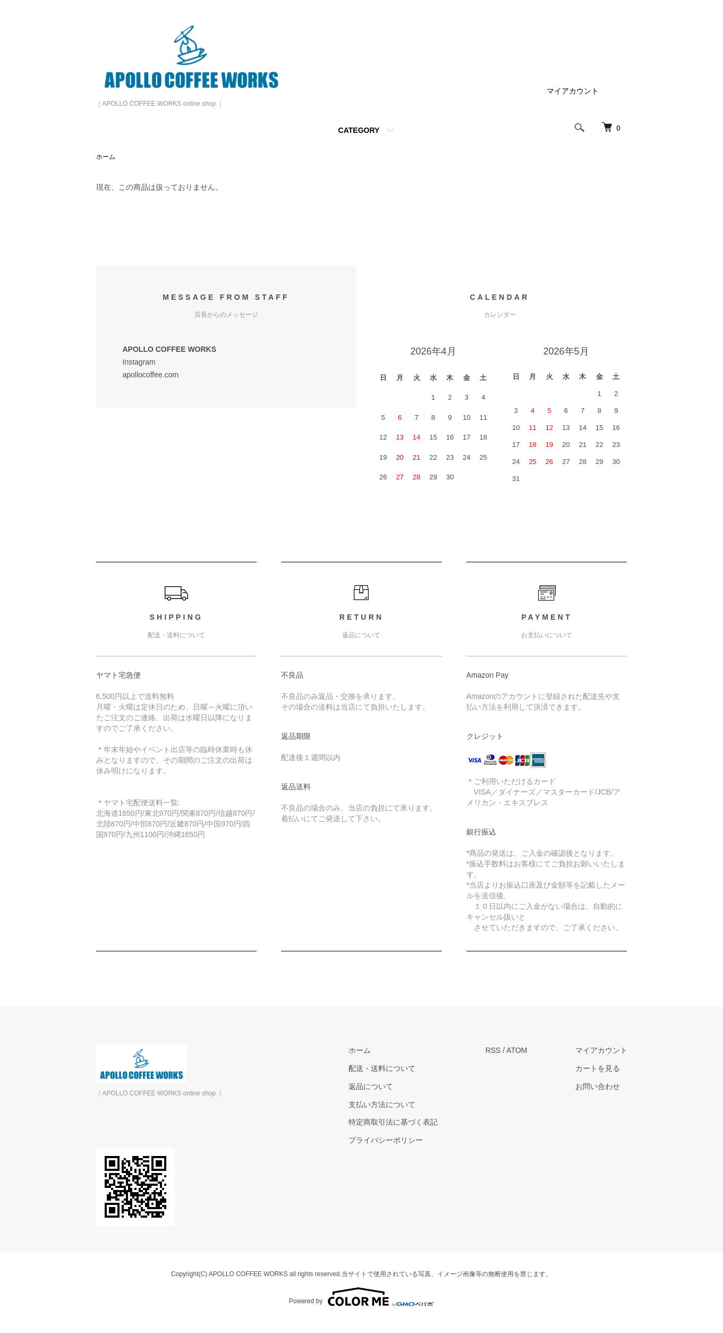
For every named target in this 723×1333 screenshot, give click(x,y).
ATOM (516, 1050)
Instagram (139, 362)
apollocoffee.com (151, 374)
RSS (493, 1050)
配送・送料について (381, 1068)
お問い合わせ (597, 1086)
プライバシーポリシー (385, 1140)
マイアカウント (573, 91)
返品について (370, 1086)
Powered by (361, 1296)
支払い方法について (381, 1104)
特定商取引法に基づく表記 (393, 1122)
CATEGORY (359, 130)
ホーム (105, 157)
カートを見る (597, 1068)
